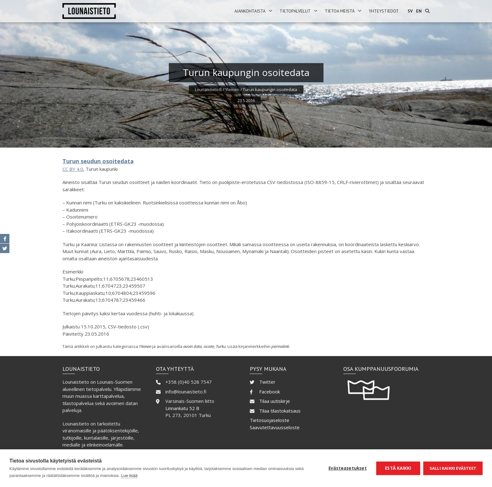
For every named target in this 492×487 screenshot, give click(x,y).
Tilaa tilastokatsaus (280, 411)
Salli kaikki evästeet (453, 468)
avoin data (192, 346)
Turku (221, 346)
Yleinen (232, 89)
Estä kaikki (398, 468)
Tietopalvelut (295, 11)
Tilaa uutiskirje (274, 401)
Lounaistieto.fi (208, 89)
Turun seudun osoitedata (98, 161)
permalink (280, 346)
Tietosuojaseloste (269, 420)
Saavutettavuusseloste (275, 427)
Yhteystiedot (384, 11)
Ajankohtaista (249, 11)
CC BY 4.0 (72, 169)
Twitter (267, 382)
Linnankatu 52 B (182, 408)
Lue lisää (129, 475)
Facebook (269, 391)
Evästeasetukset (348, 468)
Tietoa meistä (340, 11)
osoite (209, 346)
